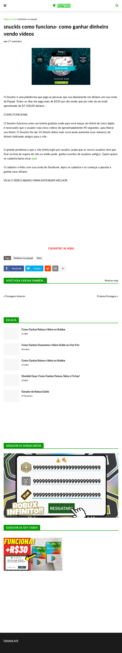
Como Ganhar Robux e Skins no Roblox (43, 329)
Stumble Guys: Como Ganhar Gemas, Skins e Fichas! (50, 376)
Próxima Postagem (107, 296)
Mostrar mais (111, 280)
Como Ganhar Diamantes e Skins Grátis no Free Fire (50, 345)
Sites (39, 258)
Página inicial (10, 19)
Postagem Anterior (15, 296)
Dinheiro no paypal (28, 19)
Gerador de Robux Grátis (35, 391)
